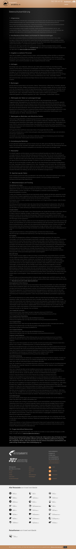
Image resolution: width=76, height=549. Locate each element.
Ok (65, 547)
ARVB (30, 467)
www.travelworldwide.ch (54, 462)
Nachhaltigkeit (32, 476)
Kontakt (10, 470)
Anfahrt (10, 474)
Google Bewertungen (13, 478)
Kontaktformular (34, 47)
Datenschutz (31, 468)
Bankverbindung (32, 474)
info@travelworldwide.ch (54, 460)
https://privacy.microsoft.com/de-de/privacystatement (25, 280)
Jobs (30, 472)
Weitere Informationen (56, 547)
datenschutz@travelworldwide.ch (28, 49)
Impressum (31, 470)
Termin (10, 472)
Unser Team (11, 476)
